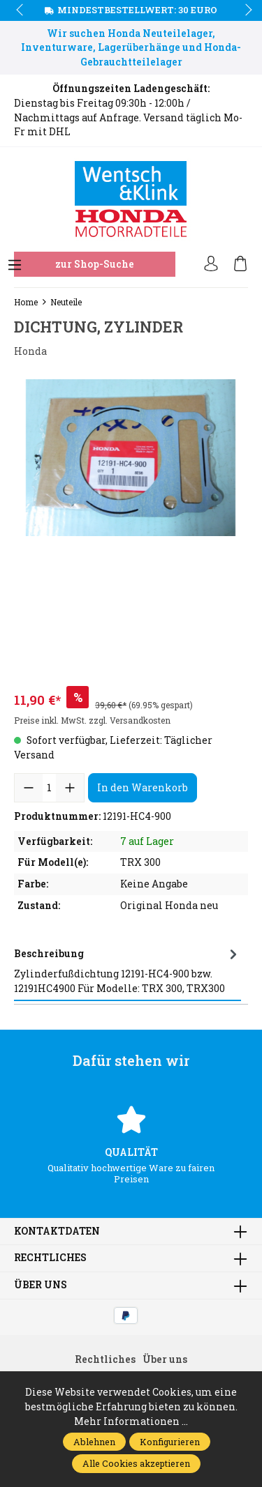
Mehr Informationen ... (131, 1421)
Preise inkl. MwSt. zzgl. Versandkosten (92, 720)
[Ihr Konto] (211, 264)
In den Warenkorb (142, 787)
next (245, 10)
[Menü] (14, 265)
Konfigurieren (170, 1441)
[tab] (127, 971)
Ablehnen (94, 1441)
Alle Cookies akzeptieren (136, 1463)
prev (21, 10)
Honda (30, 351)
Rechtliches (50, 1258)
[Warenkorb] (240, 264)
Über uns (40, 1285)
